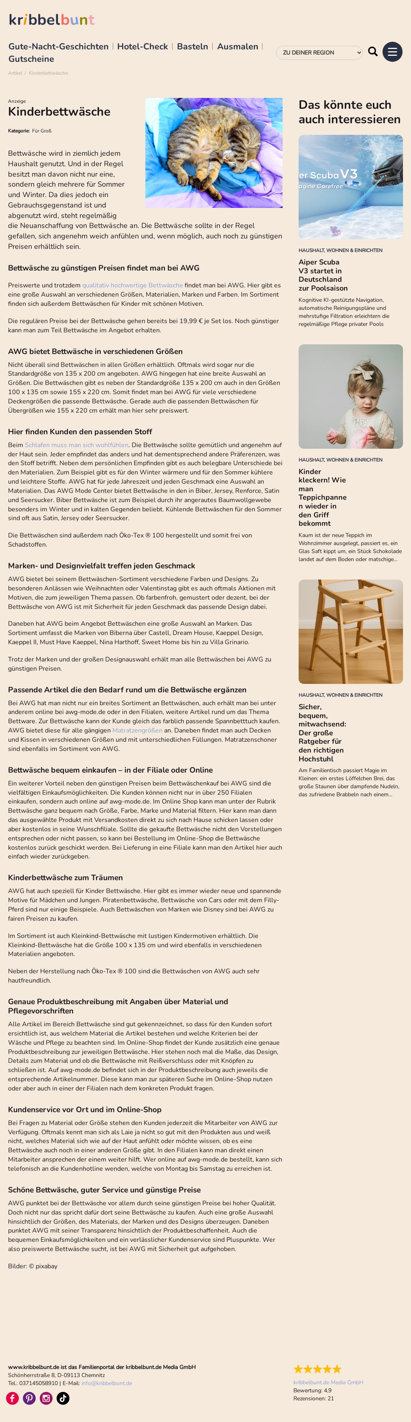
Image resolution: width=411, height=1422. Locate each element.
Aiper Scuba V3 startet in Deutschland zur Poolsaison (323, 275)
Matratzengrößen (137, 730)
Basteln (192, 47)
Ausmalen (237, 47)
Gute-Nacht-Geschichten (58, 47)
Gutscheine (31, 59)
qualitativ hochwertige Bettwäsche (133, 285)
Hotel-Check (142, 47)
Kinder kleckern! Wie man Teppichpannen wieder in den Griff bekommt (323, 498)
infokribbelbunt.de (106, 1383)
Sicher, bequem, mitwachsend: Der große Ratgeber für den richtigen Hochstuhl (322, 733)
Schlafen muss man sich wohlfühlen (76, 445)
